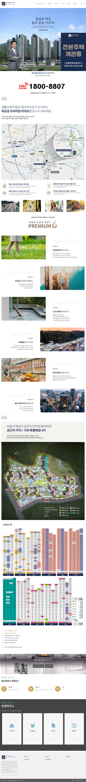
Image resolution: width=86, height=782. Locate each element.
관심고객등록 (38, 666)
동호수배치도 (27, 759)
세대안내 (75, 3)
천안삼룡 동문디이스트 (40, 3)
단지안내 (62, 3)
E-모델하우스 (48, 759)
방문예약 (49, 3)
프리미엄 (69, 3)
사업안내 (56, 3)
